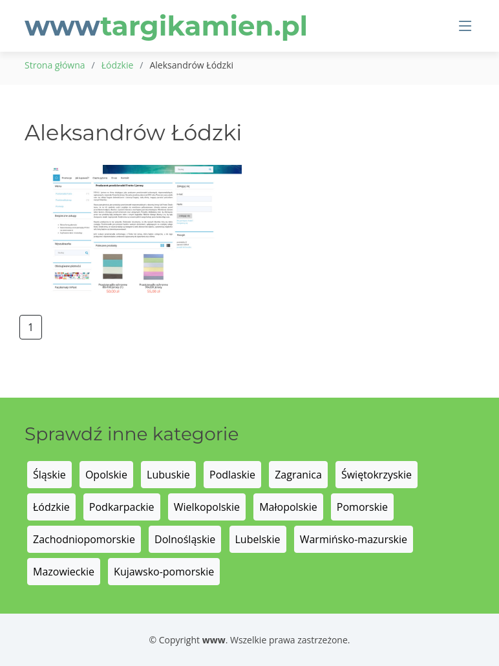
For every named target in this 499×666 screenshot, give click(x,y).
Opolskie (106, 474)
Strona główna (55, 65)
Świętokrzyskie (376, 474)
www (166, 26)
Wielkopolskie (207, 507)
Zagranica (298, 474)
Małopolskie (288, 507)
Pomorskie (362, 507)
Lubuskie (168, 474)
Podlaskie (232, 474)
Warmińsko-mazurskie (353, 539)
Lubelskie (258, 539)
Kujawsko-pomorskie (164, 571)
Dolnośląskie (184, 539)
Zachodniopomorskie (84, 539)
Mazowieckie (63, 571)
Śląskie (49, 474)
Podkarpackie (121, 507)
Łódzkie (117, 65)
